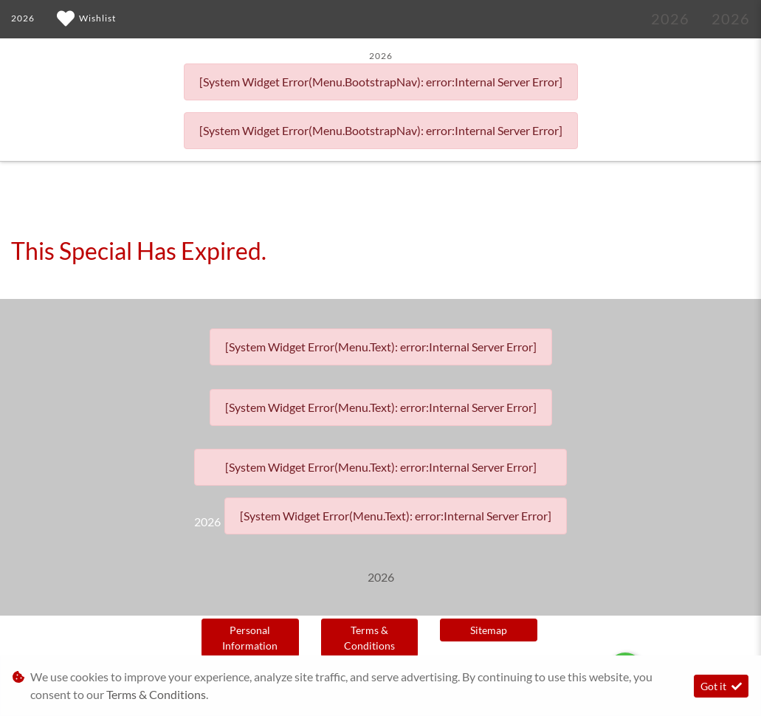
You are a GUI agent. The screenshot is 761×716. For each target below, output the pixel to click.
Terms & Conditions (369, 638)
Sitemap (488, 630)
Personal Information (250, 638)
